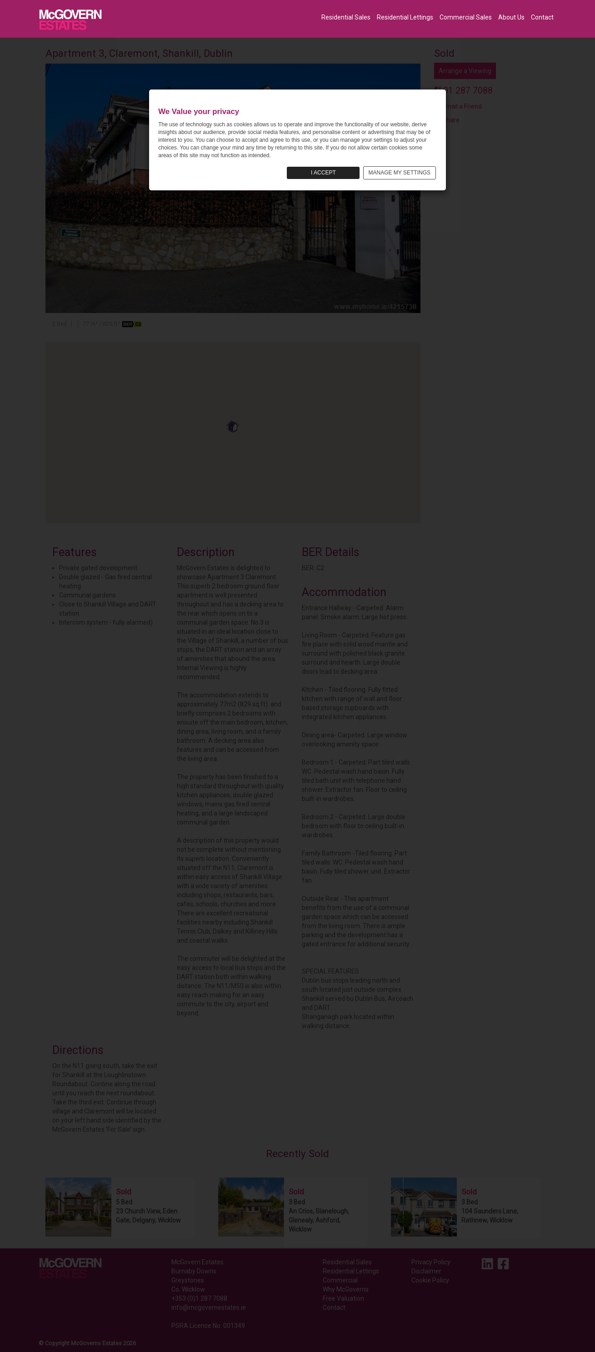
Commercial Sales (466, 17)
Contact (542, 17)
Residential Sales (345, 17)
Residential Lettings (405, 17)
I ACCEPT (323, 172)
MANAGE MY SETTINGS (399, 172)
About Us (511, 17)
